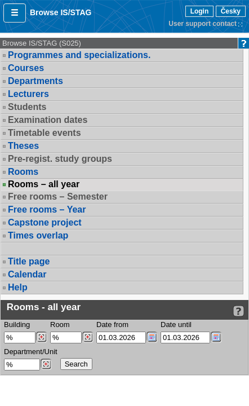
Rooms (23, 171)
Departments (35, 81)
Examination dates (47, 120)
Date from (112, 324)
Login (199, 11)
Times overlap (38, 235)
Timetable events (44, 133)
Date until (176, 324)
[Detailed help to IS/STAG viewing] (238, 311)
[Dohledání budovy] (41, 337)
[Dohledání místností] (88, 337)
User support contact (202, 24)
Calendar (27, 274)
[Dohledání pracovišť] (46, 364)
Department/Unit (30, 351)
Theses (23, 146)
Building (17, 324)
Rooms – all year (43, 184)
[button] (14, 13)
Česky (231, 11)
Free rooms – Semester (58, 196)
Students (27, 107)
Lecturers (28, 94)
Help (18, 287)
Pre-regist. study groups (60, 159)
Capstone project (45, 222)
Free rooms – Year (47, 209)
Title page (29, 261)
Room (60, 324)
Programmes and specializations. (79, 55)
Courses (26, 68)
